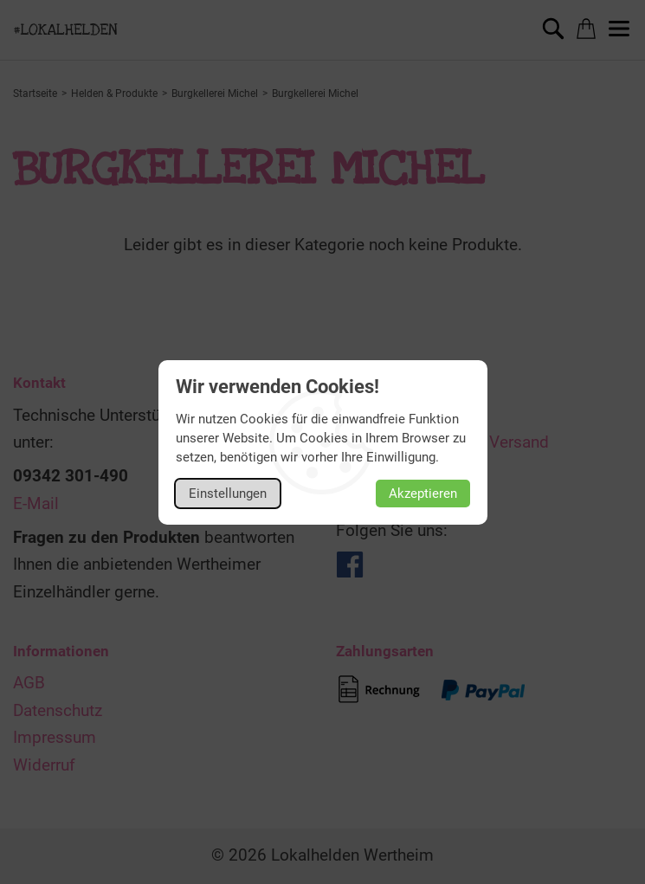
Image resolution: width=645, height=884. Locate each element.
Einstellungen (228, 493)
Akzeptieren (423, 493)
